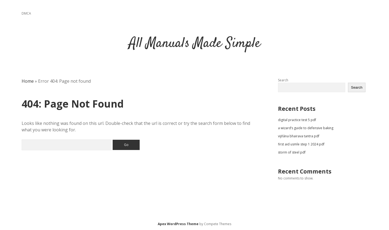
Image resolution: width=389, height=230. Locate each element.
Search (283, 80)
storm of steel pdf (292, 152)
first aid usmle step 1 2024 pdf (301, 144)
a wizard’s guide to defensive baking (305, 128)
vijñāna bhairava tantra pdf (298, 136)
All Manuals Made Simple (194, 44)
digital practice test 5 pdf (297, 120)
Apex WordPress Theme (178, 224)
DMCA (26, 13)
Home (28, 81)
